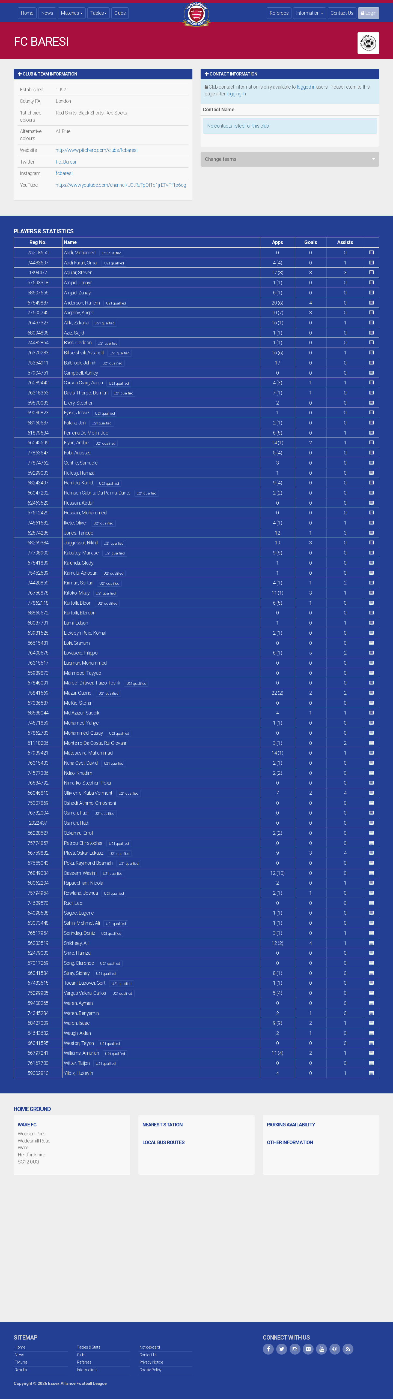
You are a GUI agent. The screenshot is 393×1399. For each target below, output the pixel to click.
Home (27, 13)
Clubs (120, 13)
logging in (236, 94)
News (47, 13)
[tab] (103, 74)
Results (21, 1370)
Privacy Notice (151, 1362)
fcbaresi (64, 173)
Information (309, 13)
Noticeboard (149, 1347)
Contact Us (342, 13)
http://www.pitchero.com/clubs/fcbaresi (96, 150)
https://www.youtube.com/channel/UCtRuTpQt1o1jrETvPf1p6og (121, 185)
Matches (72, 13)
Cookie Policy (150, 1370)
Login (368, 13)
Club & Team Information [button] (47, 74)
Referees (279, 13)
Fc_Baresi (66, 162)
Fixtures (21, 1362)
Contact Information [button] (231, 74)
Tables (98, 13)
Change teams (221, 159)
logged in (306, 87)
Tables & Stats (88, 1347)
